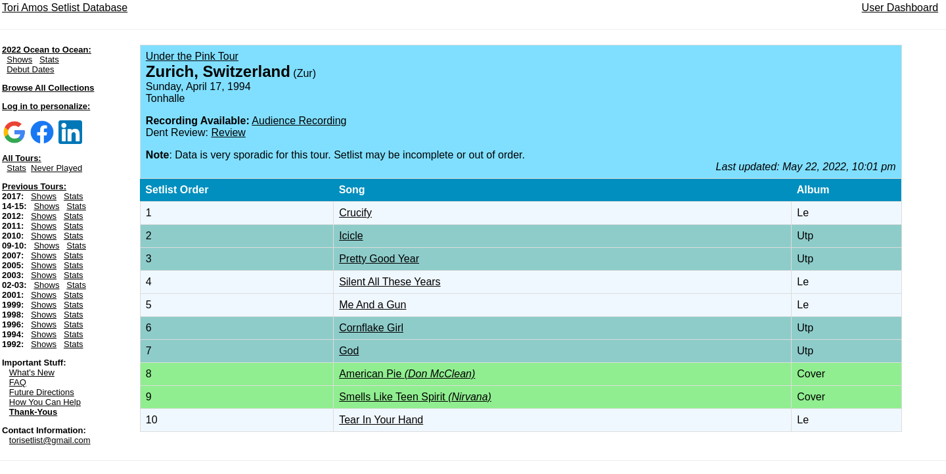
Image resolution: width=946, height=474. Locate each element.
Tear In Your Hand (381, 419)
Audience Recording (299, 120)
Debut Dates (30, 69)
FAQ (17, 382)
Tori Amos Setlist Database (64, 7)
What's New (32, 372)
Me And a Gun (372, 304)
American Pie (407, 373)
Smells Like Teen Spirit (415, 396)
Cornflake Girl (371, 327)
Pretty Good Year (379, 258)
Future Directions (41, 392)
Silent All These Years (389, 281)
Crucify (355, 212)
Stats (49, 59)
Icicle (351, 235)
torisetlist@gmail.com (50, 440)
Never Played (56, 168)
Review (228, 132)
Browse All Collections (48, 88)
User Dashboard (900, 7)
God (349, 350)
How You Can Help (45, 402)
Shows (19, 59)
